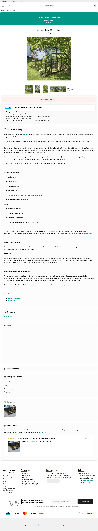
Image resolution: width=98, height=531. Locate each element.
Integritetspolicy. (72, 506)
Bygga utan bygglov (14, 298)
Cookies (24, 478)
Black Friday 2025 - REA (29, 482)
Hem (2, 10)
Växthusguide (12, 300)
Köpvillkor (25, 473)
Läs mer (43, 432)
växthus (25, 135)
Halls (5, 385)
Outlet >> (22, 1)
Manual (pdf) (8, 316)
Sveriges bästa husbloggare (30, 484)
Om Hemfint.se (26, 476)
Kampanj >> (13, 1)
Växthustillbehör (87, 233)
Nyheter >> (4, 1)
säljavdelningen (88, 480)
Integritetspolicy (27, 480)
